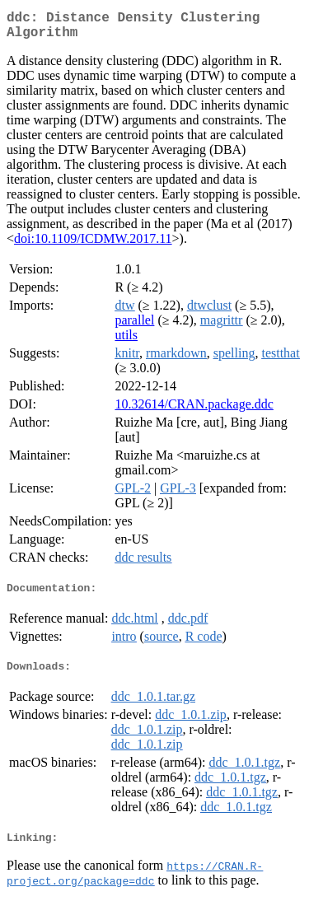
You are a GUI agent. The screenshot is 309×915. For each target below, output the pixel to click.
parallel (134, 327)
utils (126, 341)
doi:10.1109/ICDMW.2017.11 (93, 245)
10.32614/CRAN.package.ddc (194, 411)
